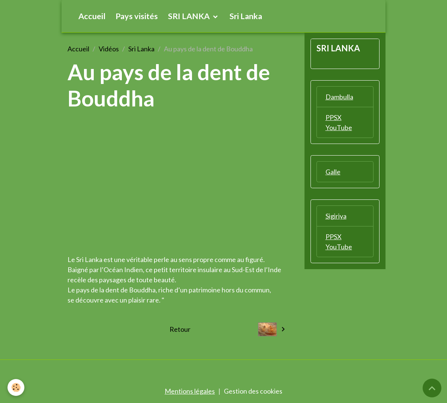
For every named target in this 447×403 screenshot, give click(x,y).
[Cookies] (16, 387)
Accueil (91, 16)
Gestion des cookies (253, 391)
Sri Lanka (246, 16)
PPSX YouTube (339, 122)
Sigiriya (336, 216)
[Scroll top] (432, 388)
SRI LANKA (189, 16)
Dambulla (339, 97)
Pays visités (137, 16)
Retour (180, 329)
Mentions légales (190, 391)
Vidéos (109, 49)
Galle (333, 172)
